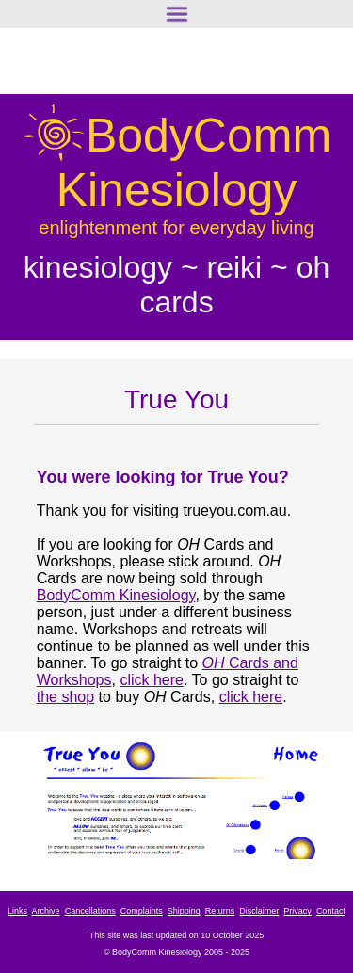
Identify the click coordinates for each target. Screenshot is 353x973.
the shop (65, 697)
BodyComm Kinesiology (116, 595)
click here (152, 680)
